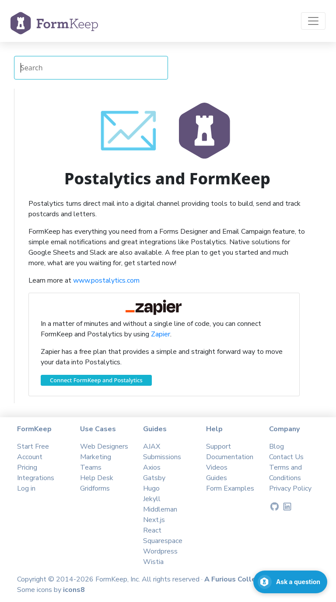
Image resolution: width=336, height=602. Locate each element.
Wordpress (160, 551)
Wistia (153, 562)
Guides (216, 478)
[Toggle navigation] (313, 21)
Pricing (27, 467)
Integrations (35, 478)
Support (218, 446)
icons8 (74, 590)
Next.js (154, 520)
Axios (152, 467)
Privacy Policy (290, 488)
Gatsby (154, 478)
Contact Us (286, 457)
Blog (276, 446)
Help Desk (96, 478)
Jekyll (152, 499)
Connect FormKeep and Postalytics (96, 380)
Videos (217, 467)
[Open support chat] (290, 582)
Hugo (151, 488)
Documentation (229, 457)
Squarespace (162, 541)
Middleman (160, 509)
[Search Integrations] (91, 68)
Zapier (160, 334)
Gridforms (95, 488)
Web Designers (104, 446)
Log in (26, 488)
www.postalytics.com (106, 280)
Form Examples (230, 488)
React (152, 530)
